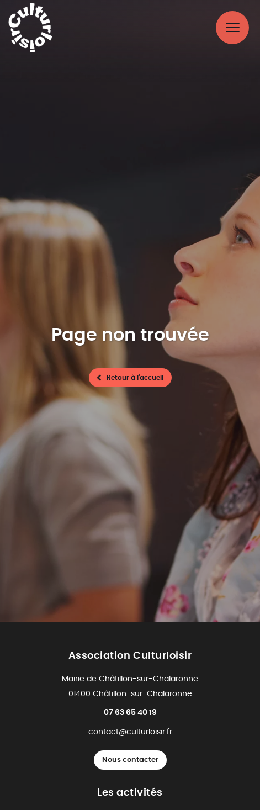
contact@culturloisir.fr (130, 732)
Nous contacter (130, 760)
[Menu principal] (232, 27)
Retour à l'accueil (135, 377)
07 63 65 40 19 (130, 712)
